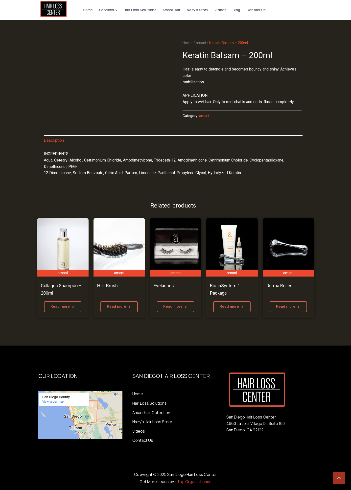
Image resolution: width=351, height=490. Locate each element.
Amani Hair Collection (151, 412)
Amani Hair (171, 9)
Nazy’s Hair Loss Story (152, 421)
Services (105, 9)
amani (201, 42)
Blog (235, 9)
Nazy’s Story (197, 9)
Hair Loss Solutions (139, 9)
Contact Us (255, 9)
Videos (220, 9)
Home (87, 9)
